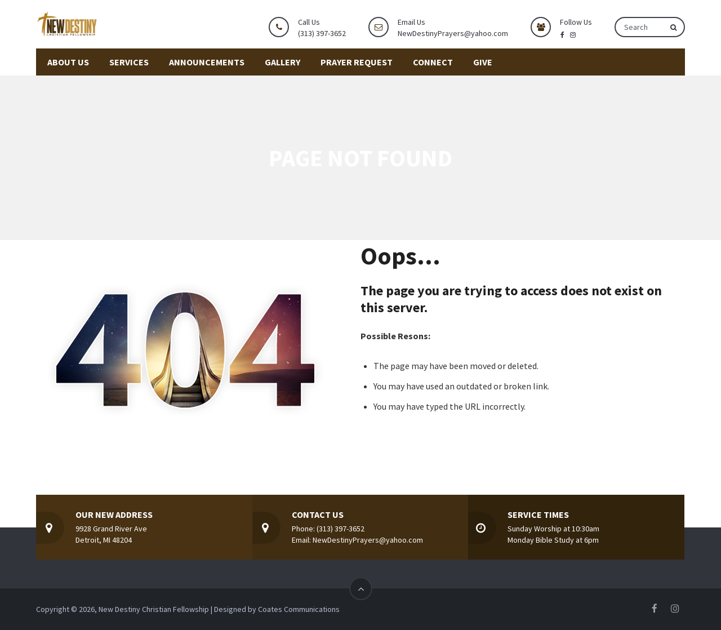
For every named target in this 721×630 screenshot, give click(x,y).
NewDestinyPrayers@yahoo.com (453, 33)
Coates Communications (299, 609)
